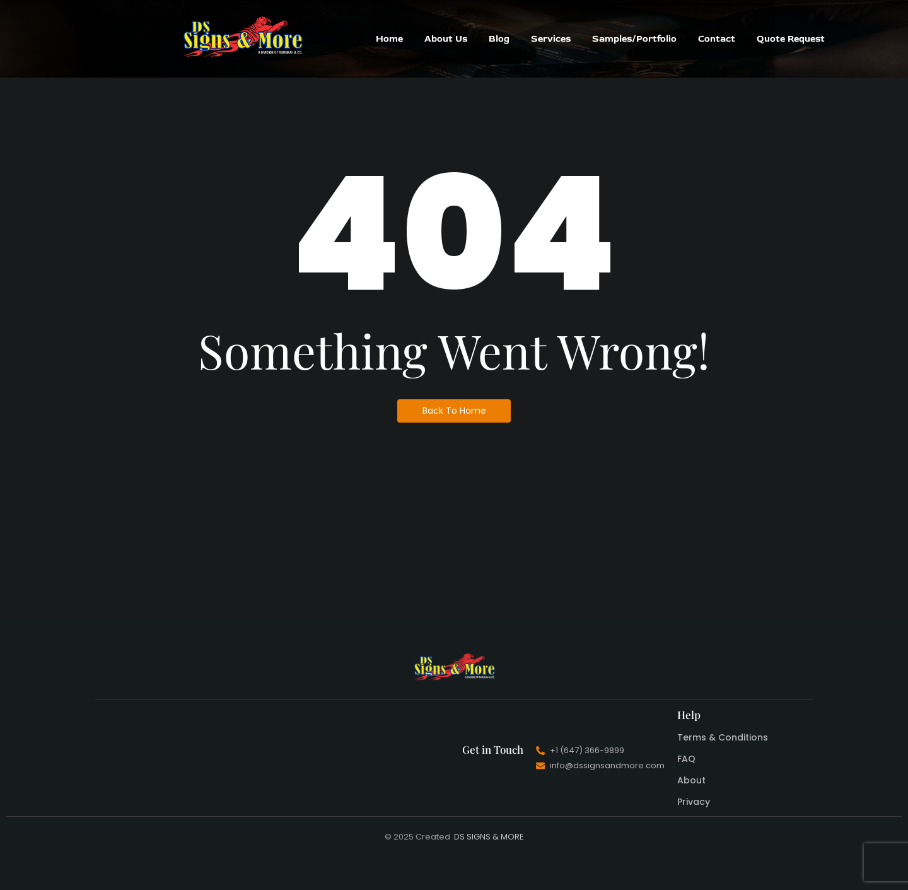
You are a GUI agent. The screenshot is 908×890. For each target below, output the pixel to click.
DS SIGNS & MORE (489, 837)
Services (551, 39)
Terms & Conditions (722, 737)
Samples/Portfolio (634, 39)
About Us (445, 39)
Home (389, 39)
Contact (716, 39)
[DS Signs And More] (242, 36)
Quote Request (791, 39)
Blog (499, 39)
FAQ (686, 758)
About (691, 780)
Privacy (693, 801)
